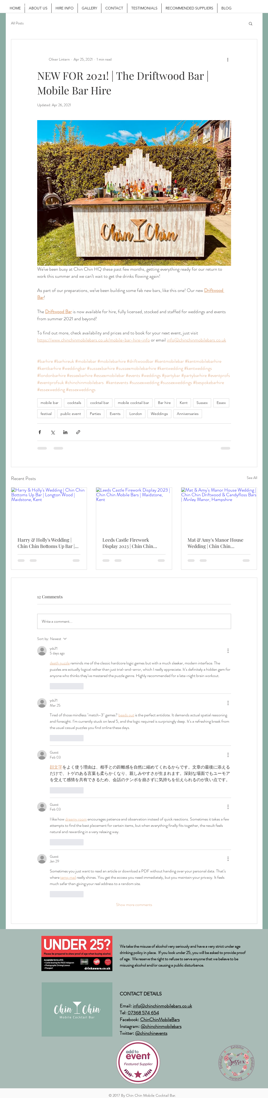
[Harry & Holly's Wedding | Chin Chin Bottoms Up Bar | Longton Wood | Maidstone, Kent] (49, 509)
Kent (184, 402)
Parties (95, 413)
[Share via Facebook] (39, 432)
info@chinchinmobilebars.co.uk (162, 1006)
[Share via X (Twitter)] (52, 432)
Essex (221, 402)
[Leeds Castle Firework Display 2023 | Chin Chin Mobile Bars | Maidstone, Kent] (134, 509)
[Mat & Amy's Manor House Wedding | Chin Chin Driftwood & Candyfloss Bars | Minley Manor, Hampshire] (219, 509)
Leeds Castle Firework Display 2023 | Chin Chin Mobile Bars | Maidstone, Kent (133, 543)
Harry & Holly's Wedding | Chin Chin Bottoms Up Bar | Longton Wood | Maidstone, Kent (46, 543)
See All (252, 477)
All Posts (17, 23)
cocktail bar (99, 402)
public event (71, 413)
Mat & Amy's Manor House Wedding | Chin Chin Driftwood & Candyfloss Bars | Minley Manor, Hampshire (218, 543)
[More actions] (228, 59)
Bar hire (164, 402)
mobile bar (49, 402)
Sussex (202, 402)
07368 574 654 (143, 1012)
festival (46, 413)
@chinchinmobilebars (161, 1026)
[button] (250, 23)
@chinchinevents (151, 1033)
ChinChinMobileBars (160, 1019)
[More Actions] (228, 651)
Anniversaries (188, 413)
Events (115, 413)
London (135, 413)
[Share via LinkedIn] (65, 432)
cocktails (74, 402)
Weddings (159, 413)
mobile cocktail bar (133, 402)
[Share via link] (78, 432)
